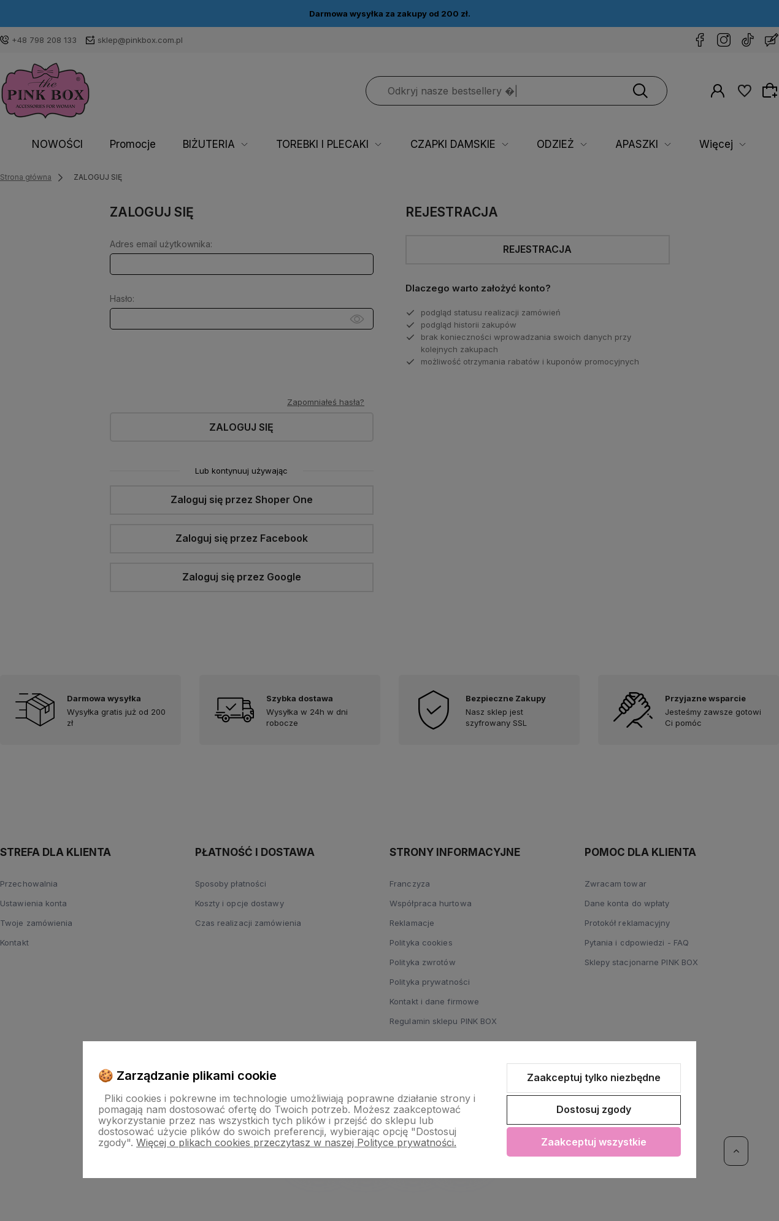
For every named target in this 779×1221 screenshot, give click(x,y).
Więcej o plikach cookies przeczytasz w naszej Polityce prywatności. (296, 1142)
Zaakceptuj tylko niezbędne (594, 1077)
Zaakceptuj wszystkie (594, 1142)
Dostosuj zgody (593, 1109)
